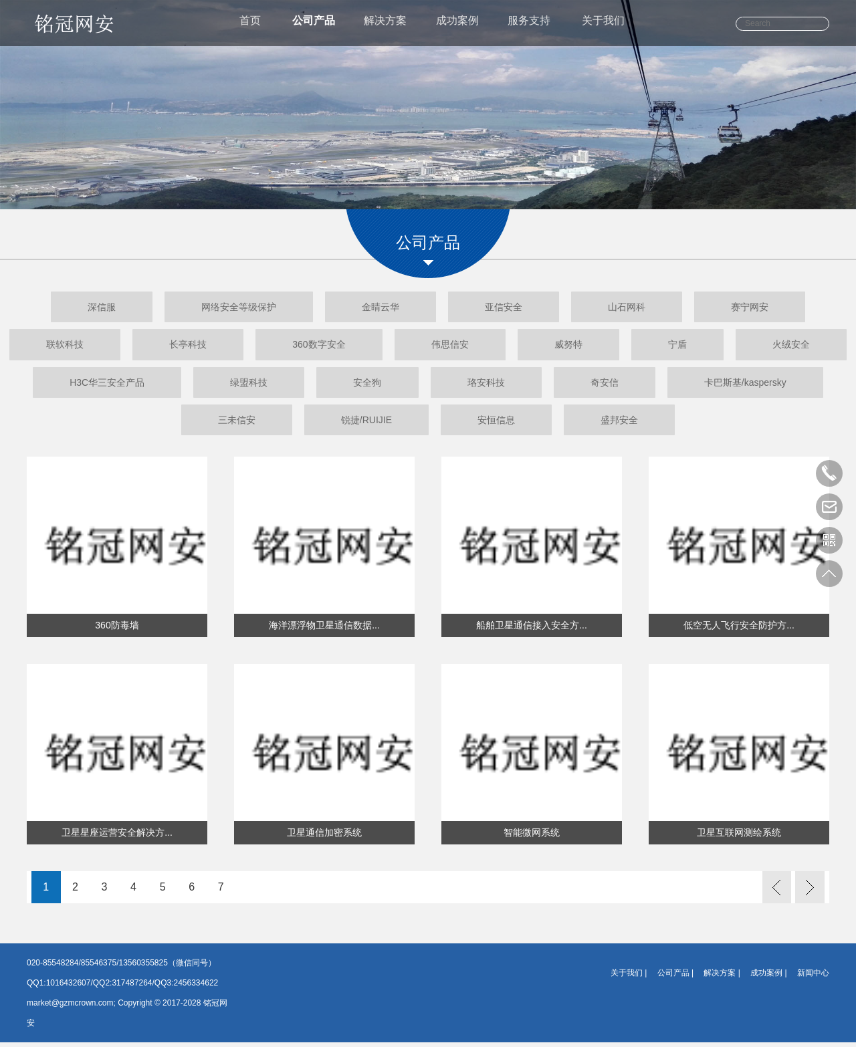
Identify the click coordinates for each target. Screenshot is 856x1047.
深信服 (66, 307)
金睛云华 (373, 307)
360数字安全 (373, 346)
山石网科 (648, 307)
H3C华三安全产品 (231, 385)
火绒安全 (75, 385)
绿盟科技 (387, 385)
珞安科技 (652, 385)
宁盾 (774, 346)
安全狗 (520, 385)
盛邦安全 (731, 424)
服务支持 (535, 23)
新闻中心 (813, 977)
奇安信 (785, 385)
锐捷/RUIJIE (450, 424)
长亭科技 (228, 346)
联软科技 (91, 346)
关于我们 (613, 23)
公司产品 (309, 23)
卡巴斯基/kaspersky (147, 424)
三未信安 (306, 424)
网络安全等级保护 (217, 307)
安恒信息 (594, 424)
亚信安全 (511, 307)
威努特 (651, 346)
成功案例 (460, 23)
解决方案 (384, 23)
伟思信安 (518, 346)
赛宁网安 (785, 307)
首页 (242, 23)
